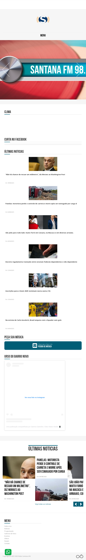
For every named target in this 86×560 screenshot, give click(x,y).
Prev (6, 70)
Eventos (7, 536)
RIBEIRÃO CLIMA (43, 124)
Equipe (6, 541)
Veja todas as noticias (43, 504)
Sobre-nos (8, 526)
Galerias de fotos (10, 534)
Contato (7, 543)
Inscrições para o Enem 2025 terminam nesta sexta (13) (27, 291)
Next (80, 70)
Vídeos (6, 538)
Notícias (7, 529)
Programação (9, 531)
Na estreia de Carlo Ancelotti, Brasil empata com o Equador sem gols (33, 320)
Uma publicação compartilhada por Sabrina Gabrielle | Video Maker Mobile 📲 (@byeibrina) (38, 427)
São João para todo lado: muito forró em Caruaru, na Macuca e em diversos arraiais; (39, 233)
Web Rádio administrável (79, 556)
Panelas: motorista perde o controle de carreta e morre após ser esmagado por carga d (41, 204)
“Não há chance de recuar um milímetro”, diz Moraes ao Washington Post (35, 174)
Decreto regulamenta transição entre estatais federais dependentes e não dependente (41, 262)
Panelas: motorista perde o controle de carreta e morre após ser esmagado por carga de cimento (51, 466)
